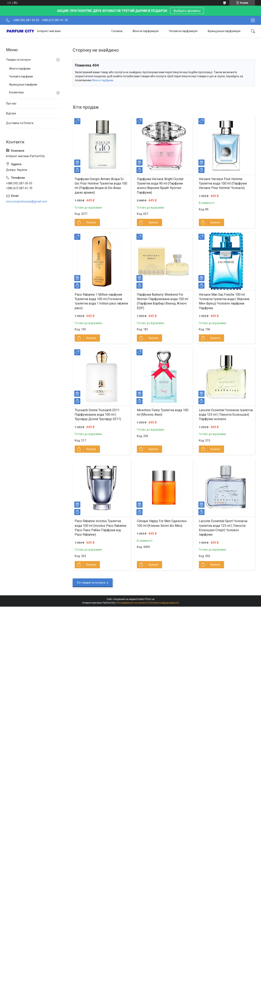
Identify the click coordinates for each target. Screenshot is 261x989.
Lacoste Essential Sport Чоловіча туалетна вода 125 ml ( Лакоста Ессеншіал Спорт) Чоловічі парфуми (223, 527)
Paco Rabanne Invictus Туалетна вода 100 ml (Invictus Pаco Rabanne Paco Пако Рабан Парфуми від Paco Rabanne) (100, 527)
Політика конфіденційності (163, 602)
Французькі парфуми (23, 84)
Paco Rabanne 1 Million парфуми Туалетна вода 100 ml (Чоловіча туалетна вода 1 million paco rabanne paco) (101, 301)
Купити (91, 222)
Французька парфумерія (224, 31)
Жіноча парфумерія (145, 31)
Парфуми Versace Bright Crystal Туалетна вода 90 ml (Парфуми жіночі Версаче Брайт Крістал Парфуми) (160, 185)
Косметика (16, 92)
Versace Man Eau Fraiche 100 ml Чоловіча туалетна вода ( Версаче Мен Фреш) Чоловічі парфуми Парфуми (224, 301)
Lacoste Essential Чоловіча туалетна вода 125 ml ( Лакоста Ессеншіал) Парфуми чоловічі (226, 414)
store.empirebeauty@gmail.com (26, 201)
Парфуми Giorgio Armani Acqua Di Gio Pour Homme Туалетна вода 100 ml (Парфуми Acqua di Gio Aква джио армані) (101, 185)
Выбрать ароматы (187, 11)
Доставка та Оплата (19, 123)
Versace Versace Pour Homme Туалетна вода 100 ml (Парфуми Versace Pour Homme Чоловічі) (223, 183)
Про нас (11, 103)
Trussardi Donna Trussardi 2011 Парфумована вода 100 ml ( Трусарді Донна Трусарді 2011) (98, 414)
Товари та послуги (18, 59)
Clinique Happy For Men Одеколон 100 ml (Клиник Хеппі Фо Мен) (162, 523)
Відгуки (11, 113)
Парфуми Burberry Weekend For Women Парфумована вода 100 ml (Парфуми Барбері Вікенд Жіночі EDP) (162, 301)
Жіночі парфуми (102, 80)
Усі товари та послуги (91, 582)
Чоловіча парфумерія (183, 31)
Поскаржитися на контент (131, 602)
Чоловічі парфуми (21, 76)
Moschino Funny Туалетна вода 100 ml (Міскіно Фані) (162, 412)
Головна (116, 31)
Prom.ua (149, 599)
